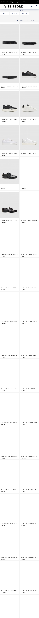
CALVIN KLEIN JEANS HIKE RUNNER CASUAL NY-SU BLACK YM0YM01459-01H (9, 456)
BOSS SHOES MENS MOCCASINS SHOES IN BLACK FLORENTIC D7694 (29, 220)
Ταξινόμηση (20, 20)
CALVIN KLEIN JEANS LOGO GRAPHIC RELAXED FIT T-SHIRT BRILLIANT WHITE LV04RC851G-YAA (29, 490)
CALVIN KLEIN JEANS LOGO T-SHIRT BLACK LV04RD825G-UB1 (9, 523)
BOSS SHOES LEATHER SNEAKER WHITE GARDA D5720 (9, 153)
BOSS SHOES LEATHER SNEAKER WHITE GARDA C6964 (29, 119)
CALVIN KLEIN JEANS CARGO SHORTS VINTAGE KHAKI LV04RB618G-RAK (29, 288)
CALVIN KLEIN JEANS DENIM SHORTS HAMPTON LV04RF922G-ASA (29, 389)
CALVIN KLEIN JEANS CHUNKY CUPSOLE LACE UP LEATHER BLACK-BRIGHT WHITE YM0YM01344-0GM (29, 321)
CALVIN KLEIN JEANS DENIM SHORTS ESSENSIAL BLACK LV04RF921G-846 (9, 389)
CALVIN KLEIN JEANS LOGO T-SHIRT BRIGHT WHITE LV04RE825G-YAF (9, 557)
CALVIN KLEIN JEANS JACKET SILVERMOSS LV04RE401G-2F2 (29, 456)
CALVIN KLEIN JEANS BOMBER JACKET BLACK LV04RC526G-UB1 (9, 288)
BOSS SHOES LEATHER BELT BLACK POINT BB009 (9, 86)
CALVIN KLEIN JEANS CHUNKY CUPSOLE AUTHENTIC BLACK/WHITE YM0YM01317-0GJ (9, 321)
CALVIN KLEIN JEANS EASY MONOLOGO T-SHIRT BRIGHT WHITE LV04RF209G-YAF (9, 422)
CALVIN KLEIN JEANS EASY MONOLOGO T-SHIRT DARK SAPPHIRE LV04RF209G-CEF (29, 422)
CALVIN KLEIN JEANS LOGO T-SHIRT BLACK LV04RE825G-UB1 (29, 523)
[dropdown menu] (31, 6)
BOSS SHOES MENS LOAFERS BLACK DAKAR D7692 (9, 220)
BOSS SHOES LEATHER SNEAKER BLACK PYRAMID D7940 (9, 119)
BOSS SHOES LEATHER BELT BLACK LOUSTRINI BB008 (29, 52)
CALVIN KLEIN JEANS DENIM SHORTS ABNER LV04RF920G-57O (29, 355)
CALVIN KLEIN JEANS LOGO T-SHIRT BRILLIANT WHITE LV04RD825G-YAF (29, 557)
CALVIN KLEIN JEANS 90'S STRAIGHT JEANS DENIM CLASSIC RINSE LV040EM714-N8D (9, 254)
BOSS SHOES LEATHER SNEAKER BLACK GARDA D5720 (29, 86)
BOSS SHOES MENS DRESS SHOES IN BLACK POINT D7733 (9, 187)
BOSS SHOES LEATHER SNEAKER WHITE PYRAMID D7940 (29, 153)
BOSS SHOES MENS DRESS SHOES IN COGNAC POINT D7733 (29, 187)
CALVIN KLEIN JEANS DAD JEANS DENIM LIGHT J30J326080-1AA (9, 355)
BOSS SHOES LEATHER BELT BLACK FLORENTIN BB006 (9, 52)
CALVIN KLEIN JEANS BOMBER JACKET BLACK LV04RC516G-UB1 (29, 254)
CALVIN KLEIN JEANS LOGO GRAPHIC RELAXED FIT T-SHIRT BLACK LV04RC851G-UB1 (9, 490)
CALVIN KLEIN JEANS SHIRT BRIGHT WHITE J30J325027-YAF (9, 591)
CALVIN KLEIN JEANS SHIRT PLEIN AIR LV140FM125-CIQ (29, 591)
